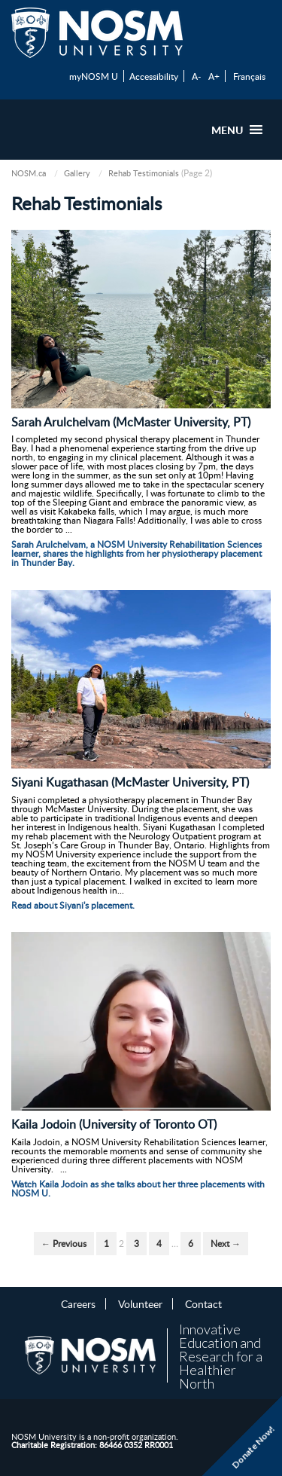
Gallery (77, 173)
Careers (78, 1303)
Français (249, 76)
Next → (226, 1243)
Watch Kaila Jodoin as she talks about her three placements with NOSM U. (138, 1188)
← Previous (63, 1243)
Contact (203, 1303)
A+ (214, 76)
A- (196, 76)
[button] (227, 130)
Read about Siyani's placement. (73, 905)
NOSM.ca (28, 173)
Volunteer (140, 1303)
